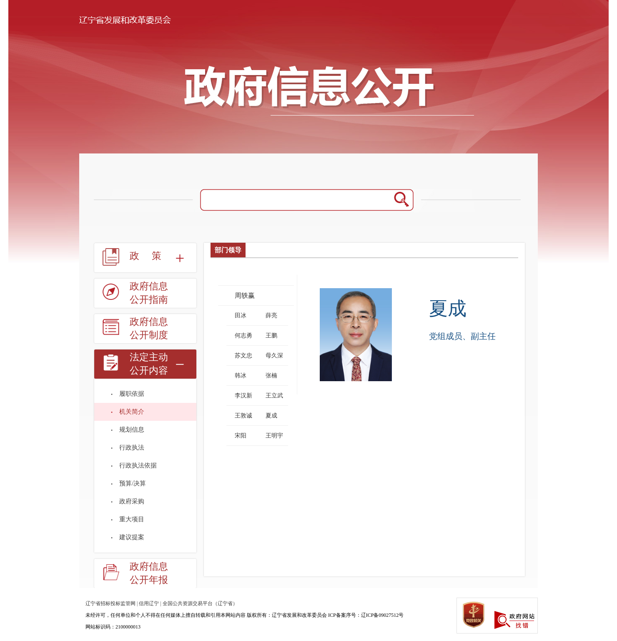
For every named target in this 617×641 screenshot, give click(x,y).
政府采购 (131, 501)
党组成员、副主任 (462, 336)
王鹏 (271, 335)
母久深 (274, 355)
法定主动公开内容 (149, 364)
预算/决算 (132, 483)
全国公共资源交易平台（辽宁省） (200, 603)
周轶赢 (245, 295)
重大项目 (131, 519)
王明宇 (274, 435)
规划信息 (131, 429)
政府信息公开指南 (149, 293)
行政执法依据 (138, 465)
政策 (152, 256)
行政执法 (131, 447)
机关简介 (131, 411)
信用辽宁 (149, 603)
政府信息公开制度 (149, 328)
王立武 (274, 395)
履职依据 (131, 393)
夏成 (271, 415)
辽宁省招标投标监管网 (110, 603)
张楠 (271, 375)
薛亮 (271, 315)
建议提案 (131, 537)
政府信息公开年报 (149, 573)
